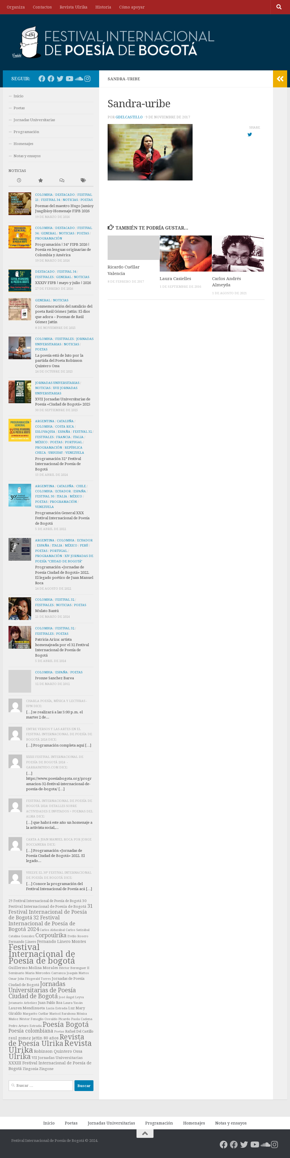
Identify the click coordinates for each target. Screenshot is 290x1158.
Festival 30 (44, 496)
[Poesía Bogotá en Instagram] (87, 78)
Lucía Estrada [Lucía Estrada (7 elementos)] (56, 1008)
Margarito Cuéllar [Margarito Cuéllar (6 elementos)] (35, 1014)
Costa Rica (64, 426)
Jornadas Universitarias (34, 120)
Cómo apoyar (132, 7)
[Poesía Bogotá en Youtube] (69, 78)
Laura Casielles (175, 278)
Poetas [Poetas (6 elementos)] (59, 1031)
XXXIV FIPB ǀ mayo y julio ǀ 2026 (63, 283)
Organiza (16, 7)
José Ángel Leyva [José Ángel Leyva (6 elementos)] (71, 997)
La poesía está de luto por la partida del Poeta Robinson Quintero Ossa (59, 360)
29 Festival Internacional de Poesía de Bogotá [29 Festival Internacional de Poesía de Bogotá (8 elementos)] (44, 901)
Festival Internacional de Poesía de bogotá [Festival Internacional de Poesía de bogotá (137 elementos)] (41, 954)
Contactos (42, 7)
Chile (81, 486)
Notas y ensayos (27, 156)
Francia (63, 437)
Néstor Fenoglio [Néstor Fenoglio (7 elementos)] (31, 1019)
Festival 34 (50, 200)
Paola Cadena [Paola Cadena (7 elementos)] (81, 1019)
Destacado (65, 195)
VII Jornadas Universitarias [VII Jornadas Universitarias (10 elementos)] (57, 1058)
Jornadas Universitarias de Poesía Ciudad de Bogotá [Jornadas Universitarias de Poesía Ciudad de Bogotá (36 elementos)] (42, 990)
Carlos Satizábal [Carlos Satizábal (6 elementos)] (77, 930)
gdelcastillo (129, 117)
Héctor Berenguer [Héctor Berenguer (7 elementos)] (72, 968)
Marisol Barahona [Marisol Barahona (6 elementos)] (62, 1014)
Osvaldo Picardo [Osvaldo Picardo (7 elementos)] (57, 1019)
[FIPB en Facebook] (51, 78)
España (64, 432)
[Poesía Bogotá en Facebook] (42, 78)
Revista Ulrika (74, 7)
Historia (103, 7)
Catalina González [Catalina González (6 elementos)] (21, 936)
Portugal (73, 442)
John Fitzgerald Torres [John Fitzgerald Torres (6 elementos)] (34, 979)
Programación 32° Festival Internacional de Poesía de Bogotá (58, 464)
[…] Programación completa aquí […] (58, 745)
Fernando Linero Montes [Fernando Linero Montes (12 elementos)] (61, 941)
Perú (84, 545)
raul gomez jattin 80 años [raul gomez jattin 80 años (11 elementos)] (33, 1038)
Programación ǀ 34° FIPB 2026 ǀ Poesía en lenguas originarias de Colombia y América (63, 249)
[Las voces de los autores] (78, 78)
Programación (26, 132)
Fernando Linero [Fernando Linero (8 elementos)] (22, 942)
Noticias (70, 200)
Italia (78, 437)
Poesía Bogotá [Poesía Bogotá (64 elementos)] (65, 1024)
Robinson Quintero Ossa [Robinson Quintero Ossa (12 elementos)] (58, 1051)
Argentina (44, 421)
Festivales (44, 277)
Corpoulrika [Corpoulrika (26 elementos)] (51, 935)
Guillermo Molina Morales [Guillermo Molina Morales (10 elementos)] (33, 968)
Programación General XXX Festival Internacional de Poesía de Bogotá (62, 518)
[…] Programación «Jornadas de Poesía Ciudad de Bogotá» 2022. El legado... (55, 855)
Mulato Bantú (47, 611)
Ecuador (63, 491)
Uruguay (55, 453)
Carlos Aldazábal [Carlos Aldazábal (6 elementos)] (52, 930)
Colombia (44, 195)
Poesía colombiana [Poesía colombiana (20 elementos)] (30, 1031)
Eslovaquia (45, 432)
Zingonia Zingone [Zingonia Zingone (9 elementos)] (38, 1069)
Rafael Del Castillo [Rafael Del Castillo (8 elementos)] (79, 1031)
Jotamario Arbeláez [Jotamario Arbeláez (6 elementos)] (22, 1003)
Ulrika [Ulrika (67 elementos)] (19, 1056)
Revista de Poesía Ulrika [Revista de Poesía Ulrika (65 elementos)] (46, 1040)
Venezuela (74, 453)
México (41, 442)
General (48, 233)
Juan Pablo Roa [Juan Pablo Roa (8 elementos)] (50, 1003)
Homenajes (23, 144)
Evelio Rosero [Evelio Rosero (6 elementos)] (77, 936)
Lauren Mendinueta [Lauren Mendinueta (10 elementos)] (26, 1008)
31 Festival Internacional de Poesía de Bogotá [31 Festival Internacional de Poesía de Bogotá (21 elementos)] (50, 911)
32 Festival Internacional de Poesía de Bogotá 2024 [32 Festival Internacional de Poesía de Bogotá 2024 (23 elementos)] (41, 923)
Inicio (19, 96)
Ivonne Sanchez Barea (54, 678)
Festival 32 (82, 432)
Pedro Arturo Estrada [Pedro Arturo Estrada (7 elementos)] (25, 1026)
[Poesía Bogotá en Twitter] (60, 78)
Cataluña (65, 421)
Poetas (19, 108)
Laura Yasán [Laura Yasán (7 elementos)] (73, 1003)
